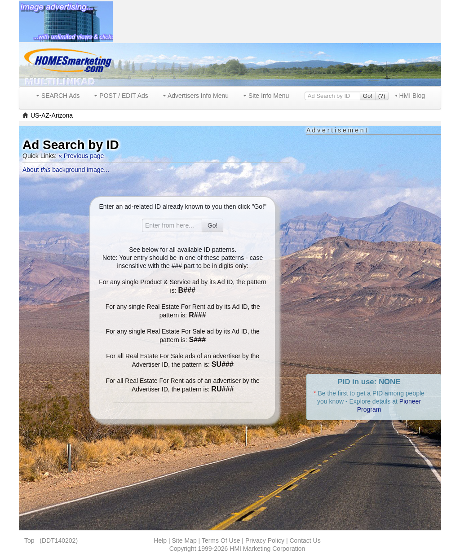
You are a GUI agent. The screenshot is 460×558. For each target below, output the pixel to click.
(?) (381, 95)
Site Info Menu (266, 95)
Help (160, 540)
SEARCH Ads (58, 95)
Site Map (184, 540)
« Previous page (81, 155)
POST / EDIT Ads (121, 95)
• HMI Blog (410, 95)
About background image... (65, 169)
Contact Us (304, 540)
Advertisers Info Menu (196, 95)
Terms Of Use (221, 540)
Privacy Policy (264, 540)
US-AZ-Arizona (52, 115)
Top (29, 540)
